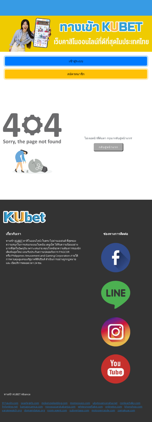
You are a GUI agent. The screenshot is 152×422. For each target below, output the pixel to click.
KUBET (19, 241)
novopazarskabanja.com (60, 406)
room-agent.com (57, 410)
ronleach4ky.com (130, 403)
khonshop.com (133, 406)
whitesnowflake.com (90, 406)
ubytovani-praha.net (105, 403)
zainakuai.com (126, 410)
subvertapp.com (79, 410)
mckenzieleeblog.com (54, 403)
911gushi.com (10, 403)
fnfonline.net (10, 406)
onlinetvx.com (113, 406)
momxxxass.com (80, 403)
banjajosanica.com (31, 406)
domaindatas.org (34, 410)
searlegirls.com (30, 403)
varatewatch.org (12, 410)
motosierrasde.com (103, 410)
